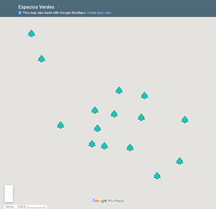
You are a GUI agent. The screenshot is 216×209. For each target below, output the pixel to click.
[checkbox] (58, 6)
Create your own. (99, 13)
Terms (10, 206)
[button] (141, 117)
